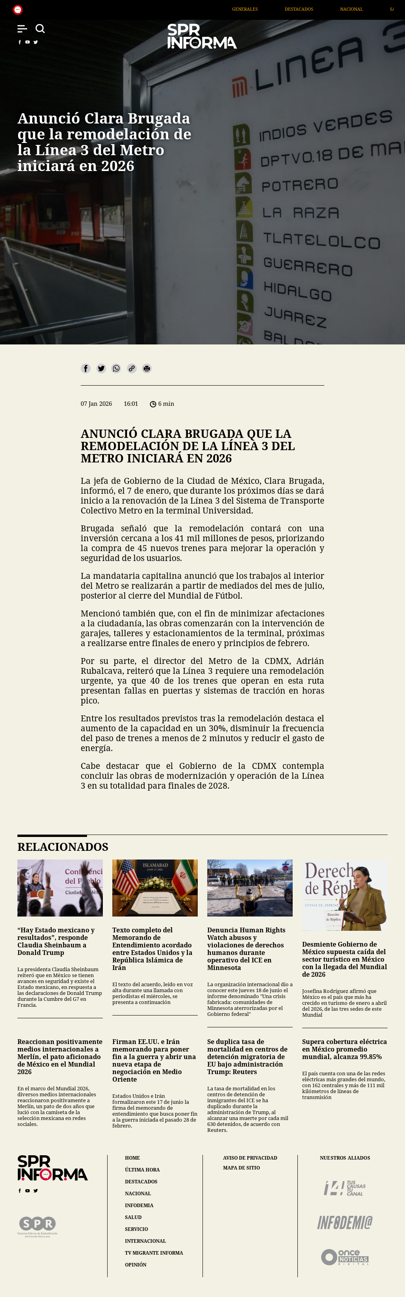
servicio (136, 1229)
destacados (141, 1181)
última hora (142, 1169)
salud (133, 1217)
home (132, 1157)
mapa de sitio (241, 1168)
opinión (135, 1264)
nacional (138, 1193)
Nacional (371, 9)
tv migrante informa (154, 1252)
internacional (145, 1241)
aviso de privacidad (250, 1158)
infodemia (139, 1205)
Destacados (318, 9)
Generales (264, 9)
